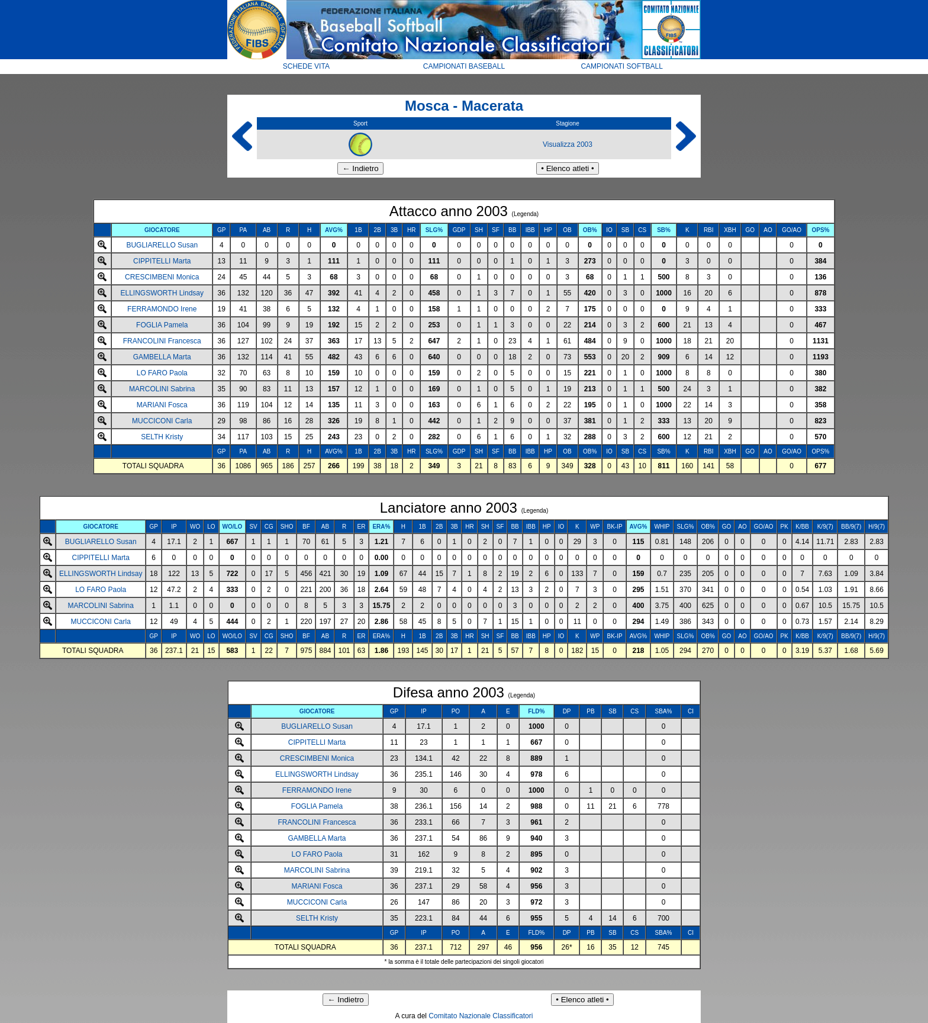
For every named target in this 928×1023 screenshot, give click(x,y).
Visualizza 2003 (567, 144)
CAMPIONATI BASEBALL (464, 66)
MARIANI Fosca (162, 405)
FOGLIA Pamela (162, 325)
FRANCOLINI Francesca (162, 341)
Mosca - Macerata (464, 106)
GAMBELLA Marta (162, 357)
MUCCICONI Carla (162, 421)
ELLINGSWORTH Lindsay (162, 293)
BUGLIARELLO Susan (162, 245)
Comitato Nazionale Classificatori (480, 1016)
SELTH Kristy (162, 437)
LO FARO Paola (162, 373)
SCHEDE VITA (306, 66)
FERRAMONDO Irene (161, 309)
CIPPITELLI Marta (162, 261)
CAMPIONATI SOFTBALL (621, 66)
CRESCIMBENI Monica (162, 277)
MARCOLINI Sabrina (162, 389)
